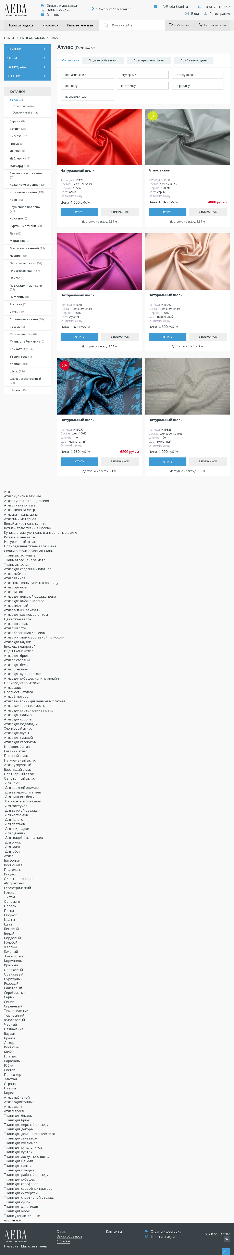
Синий (9, 1002)
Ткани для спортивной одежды (29, 1197)
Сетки (17, 312)
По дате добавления (103, 60)
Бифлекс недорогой (20, 646)
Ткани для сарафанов (21, 1184)
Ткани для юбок (17, 1211)
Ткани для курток (18, 1152)
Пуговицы (19, 297)
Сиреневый (13, 1006)
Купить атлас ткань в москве (27, 528)
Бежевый (12, 929)
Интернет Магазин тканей (25, 1246)
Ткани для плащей (19, 1170)
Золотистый (14, 956)
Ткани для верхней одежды (26, 1124)
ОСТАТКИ (13, 76)
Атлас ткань (159, 170)
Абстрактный (15, 883)
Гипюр (16, 143)
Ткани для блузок (18, 1115)
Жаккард (19, 166)
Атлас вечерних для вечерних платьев (35, 701)
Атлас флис (13, 687)
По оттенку (128, 86)
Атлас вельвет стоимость (25, 705)
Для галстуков (16, 806)
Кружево (18, 218)
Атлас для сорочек (19, 719)
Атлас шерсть (15, 628)
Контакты (114, 1231)
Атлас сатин (14, 591)
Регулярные (128, 75)
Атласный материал (20, 519)
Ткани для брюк (17, 1120)
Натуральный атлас (20, 541)
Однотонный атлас (25, 112)
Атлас (16, 100)
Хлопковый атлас (18, 728)
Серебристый (15, 992)
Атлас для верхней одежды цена (30, 596)
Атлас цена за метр (19, 509)
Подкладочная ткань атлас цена (30, 546)
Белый (9, 933)
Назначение (14, 1029)
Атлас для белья (17, 664)
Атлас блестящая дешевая (25, 633)
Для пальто (14, 819)
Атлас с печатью (24, 106)
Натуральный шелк (78, 170)
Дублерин (20, 158)
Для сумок (13, 842)
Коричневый (14, 960)
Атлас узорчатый (18, 765)
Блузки (10, 1033)
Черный (11, 1024)
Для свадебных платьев (24, 837)
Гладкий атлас (16, 751)
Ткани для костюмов (21, 1143)
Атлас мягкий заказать (22, 610)
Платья (10, 1056)
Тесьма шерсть (23, 334)
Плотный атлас (16, 755)
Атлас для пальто (18, 715)
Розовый (11, 983)
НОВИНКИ (14, 49)
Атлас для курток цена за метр (29, 710)
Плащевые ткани (25, 271)
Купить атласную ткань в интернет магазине (40, 532)
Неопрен (18, 256)
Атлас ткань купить (20, 505)
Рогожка (18, 304)
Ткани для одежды (21, 25)
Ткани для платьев (19, 1165)
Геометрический (18, 888)
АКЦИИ (12, 58)
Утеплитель (21, 356)
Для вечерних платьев (23, 792)
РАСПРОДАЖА (16, 67)
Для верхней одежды (21, 787)
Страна (10, 1083)
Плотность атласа (19, 692)
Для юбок (12, 851)
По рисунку (182, 86)
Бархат (17, 121)
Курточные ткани (26, 226)
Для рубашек (15, 833)
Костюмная (13, 865)
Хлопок (19, 364)
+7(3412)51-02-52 (214, 7)
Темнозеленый (16, 1010)
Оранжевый (14, 974)
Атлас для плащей (19, 737)
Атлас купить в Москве (22, 496)
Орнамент (12, 901)
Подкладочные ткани (26, 287)
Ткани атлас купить (20, 555)
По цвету (71, 86)
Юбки (9, 1065)
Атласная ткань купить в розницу (31, 583)
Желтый (10, 947)
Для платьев (15, 824)
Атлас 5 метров (16, 696)
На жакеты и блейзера (22, 801)
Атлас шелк (13, 1106)
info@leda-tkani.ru (174, 6)
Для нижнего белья (20, 796)
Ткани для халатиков (21, 1206)
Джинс (17, 151)
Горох (9, 892)
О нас (61, 1231)
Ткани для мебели (19, 1161)
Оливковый (14, 970)
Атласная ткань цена (21, 514)
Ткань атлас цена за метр (25, 560)
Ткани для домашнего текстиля (30, 1134)
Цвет (8, 924)
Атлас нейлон (15, 573)
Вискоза (18, 136)
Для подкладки (17, 828)
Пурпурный (13, 979)
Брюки (10, 1038)
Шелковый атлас (18, 746)
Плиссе (17, 278)
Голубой (11, 942)
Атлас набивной (17, 1097)
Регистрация (217, 13)
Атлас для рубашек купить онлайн (32, 678)
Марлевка (19, 241)
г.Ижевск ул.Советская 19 (114, 9)
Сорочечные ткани (27, 319)
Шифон (18, 390)
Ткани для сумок (17, 1202)
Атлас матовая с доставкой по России (34, 637)
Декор (9, 1042)
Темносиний (14, 1015)
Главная (9, 37)
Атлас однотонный (19, 1102)
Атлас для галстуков (20, 742)
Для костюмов (16, 815)
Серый (9, 997)
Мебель (10, 1052)
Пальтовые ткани (26, 263)
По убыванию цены (194, 60)
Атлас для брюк (16, 655)
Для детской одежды (21, 810)
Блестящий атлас (18, 769)
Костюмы (12, 1047)
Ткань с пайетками (27, 341)
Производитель (76, 96)
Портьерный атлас (19, 774)
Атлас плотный (16, 605)
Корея (9, 1092)
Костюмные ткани (27, 192)
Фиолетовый (15, 1020)
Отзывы (50, 14)
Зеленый (11, 951)
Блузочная (12, 860)
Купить (79, 212)
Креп (16, 200)
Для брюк (12, 783)
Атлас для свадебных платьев (28, 569)
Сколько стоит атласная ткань (28, 551)
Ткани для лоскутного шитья (27, 1156)
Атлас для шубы (17, 733)
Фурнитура (50, 25)
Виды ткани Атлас (19, 651)
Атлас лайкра (15, 578)
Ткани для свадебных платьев (28, 1188)
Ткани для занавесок (21, 1138)
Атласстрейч (14, 1111)
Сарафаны (12, 1061)
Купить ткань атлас (20, 537)
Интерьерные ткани (81, 25)
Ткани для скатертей (21, 1193)
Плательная (14, 869)
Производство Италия (22, 683)
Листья (10, 897)
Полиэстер (13, 1074)
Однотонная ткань (19, 878)
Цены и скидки (55, 10)
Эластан (11, 1079)
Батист (18, 129)
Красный (11, 965)
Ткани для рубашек (20, 1179)
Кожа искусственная (27, 185)
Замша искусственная (26, 175)
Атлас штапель (16, 623)
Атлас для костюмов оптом (26, 614)
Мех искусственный (27, 248)
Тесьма (17, 326)
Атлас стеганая (16, 669)
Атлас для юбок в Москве (24, 601)
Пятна (9, 910)
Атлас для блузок (18, 642)
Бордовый (13, 938)
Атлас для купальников (23, 673)
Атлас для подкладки (21, 724)
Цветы (10, 919)
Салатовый (13, 988)
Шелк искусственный (25, 381)
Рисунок (11, 874)
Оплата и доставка (59, 5)
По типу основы (185, 75)
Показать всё (12, 1220)
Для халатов (14, 847)
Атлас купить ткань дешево (26, 501)
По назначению (75, 75)
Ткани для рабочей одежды (26, 1174)
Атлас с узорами (17, 660)
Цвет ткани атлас (18, 619)
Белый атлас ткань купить (25, 523)
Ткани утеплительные (22, 1216)
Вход (192, 13)
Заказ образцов (69, 1236)
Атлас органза (15, 587)
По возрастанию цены (149, 60)
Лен (15, 233)
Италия (10, 1088)
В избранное (120, 212)
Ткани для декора (19, 1129)
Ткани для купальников (23, 1147)
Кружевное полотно (25, 209)
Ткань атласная (16, 564)
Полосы (10, 906)
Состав (10, 1070)
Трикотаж (21, 349)
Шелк (17, 371)
